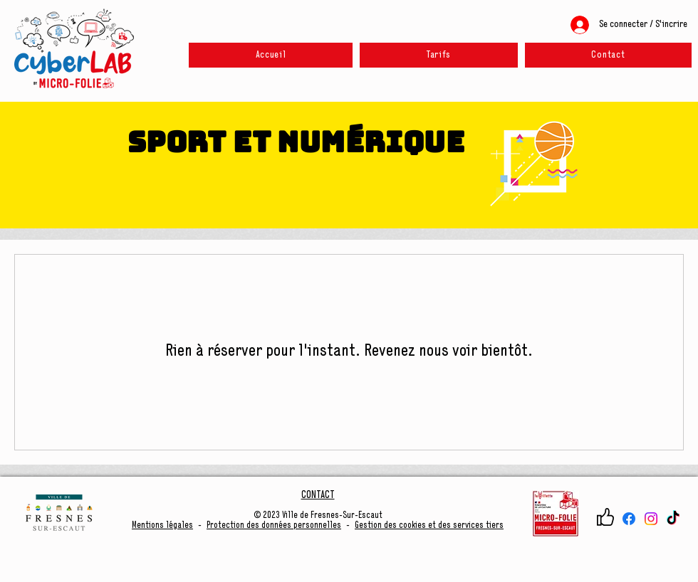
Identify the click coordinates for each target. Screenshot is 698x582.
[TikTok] (673, 518)
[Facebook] (628, 518)
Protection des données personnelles (274, 525)
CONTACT (318, 495)
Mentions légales (162, 525)
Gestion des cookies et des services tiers (429, 525)
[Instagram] (651, 518)
